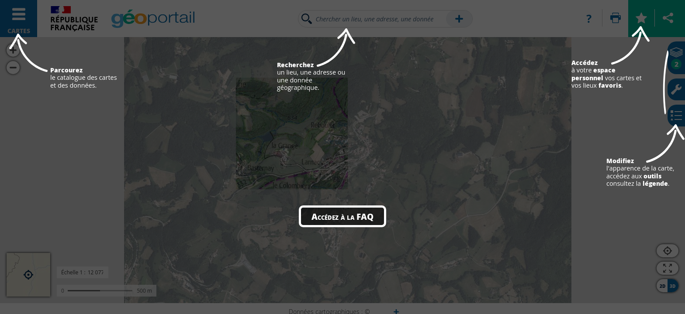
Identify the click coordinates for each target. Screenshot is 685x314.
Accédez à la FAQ (342, 216)
